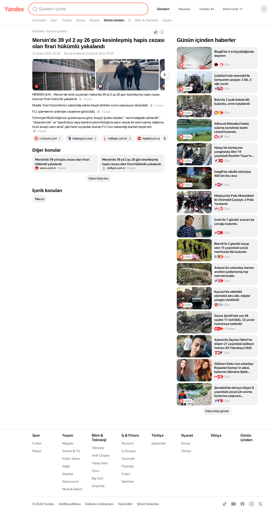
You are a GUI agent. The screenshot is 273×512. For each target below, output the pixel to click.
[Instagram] (251, 504)
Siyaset (94, 20)
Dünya (80, 20)
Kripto (126, 474)
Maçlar (36, 451)
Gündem (163, 9)
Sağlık (66, 466)
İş (129, 20)
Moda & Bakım (72, 489)
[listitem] (65, 164)
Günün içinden (114, 20)
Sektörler (128, 481)
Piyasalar (128, 466)
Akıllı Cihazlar (101, 455)
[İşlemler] (162, 32)
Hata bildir (125, 504)
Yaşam (167, 20)
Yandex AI (206, 9)
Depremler (158, 443)
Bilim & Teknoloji (146, 20)
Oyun (95, 471)
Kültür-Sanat (71, 458)
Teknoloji (98, 448)
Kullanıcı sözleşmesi (99, 504)
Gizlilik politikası (70, 504)
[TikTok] (224, 504)
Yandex (49, 504)
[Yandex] (14, 9)
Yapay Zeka (99, 463)
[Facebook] (242, 504)
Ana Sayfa (39, 20)
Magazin (68, 443)
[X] (260, 504)
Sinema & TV (71, 451)
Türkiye (67, 20)
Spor (54, 20)
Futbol (36, 443)
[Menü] (264, 8)
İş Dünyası (129, 451)
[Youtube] (233, 504)
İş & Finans (130, 435)
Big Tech (97, 478)
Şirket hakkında (148, 504)
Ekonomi (128, 443)
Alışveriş (184, 9)
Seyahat (67, 474)
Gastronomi (70, 481)
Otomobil (128, 458)
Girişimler (98, 486)
